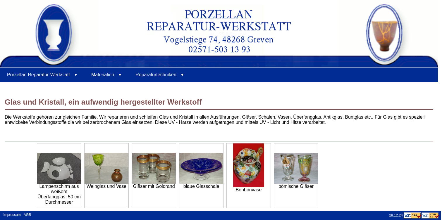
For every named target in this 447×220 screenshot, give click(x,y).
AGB (27, 214)
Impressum (11, 214)
